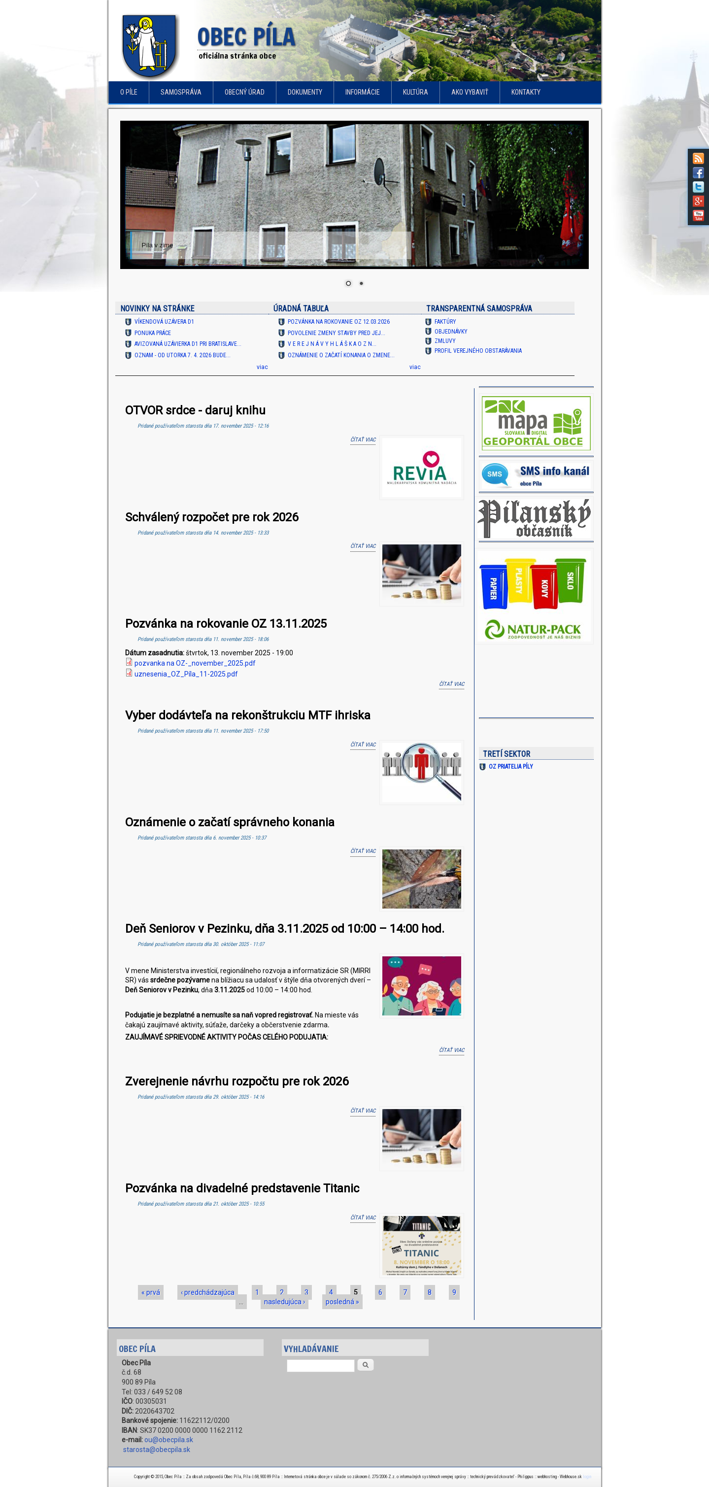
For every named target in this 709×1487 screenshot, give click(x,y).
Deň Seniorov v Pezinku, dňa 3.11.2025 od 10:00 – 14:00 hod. (284, 929)
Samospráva (181, 92)
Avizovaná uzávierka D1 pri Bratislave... (188, 343)
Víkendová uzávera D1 (164, 321)
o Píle (128, 92)
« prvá (150, 1292)
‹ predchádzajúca (208, 1292)
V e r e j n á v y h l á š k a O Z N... (332, 343)
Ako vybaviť (469, 92)
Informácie (362, 92)
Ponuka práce (153, 333)
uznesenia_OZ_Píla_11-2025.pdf (186, 674)
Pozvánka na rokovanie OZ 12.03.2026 (339, 321)
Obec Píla (246, 37)
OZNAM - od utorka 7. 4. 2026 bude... (183, 355)
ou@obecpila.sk (168, 1440)
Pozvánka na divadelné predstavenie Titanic (242, 1188)
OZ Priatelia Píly (511, 766)
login (587, 1476)
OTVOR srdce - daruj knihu (195, 410)
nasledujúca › (284, 1302)
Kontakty (525, 92)
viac (262, 367)
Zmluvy (445, 341)
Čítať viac (362, 439)
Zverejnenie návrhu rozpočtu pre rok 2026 (236, 1081)
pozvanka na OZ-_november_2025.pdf (195, 663)
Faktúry (445, 321)
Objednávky (451, 331)
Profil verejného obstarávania (478, 350)
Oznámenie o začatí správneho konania (230, 822)
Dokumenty (305, 92)
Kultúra (415, 92)
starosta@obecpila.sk (156, 1449)
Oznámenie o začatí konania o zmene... (341, 355)
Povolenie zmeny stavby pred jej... (336, 333)
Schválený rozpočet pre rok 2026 (211, 517)
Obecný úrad (245, 92)
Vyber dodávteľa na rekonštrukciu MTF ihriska (248, 715)
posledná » (342, 1302)
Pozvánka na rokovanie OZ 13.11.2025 (226, 624)
